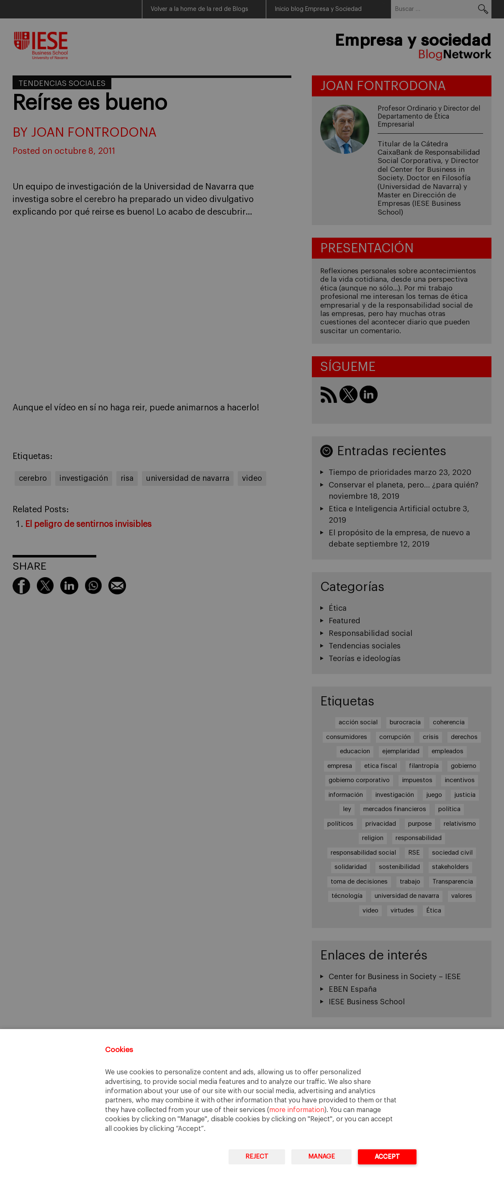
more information (296, 1110)
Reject (256, 1157)
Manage (321, 1157)
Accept (387, 1157)
